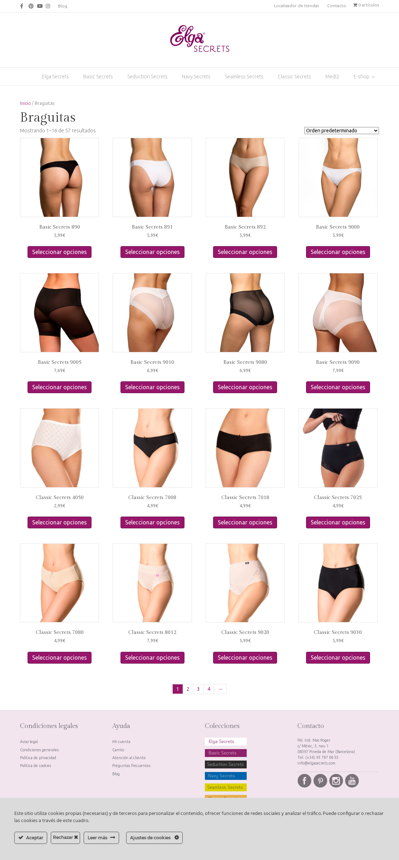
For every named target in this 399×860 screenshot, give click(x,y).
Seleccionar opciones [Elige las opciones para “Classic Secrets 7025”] (338, 522)
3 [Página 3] (198, 689)
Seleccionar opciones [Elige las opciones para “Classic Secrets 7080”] (59, 657)
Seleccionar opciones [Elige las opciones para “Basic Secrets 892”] (245, 252)
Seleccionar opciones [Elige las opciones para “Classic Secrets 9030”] (338, 657)
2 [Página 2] (188, 689)
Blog (62, 6)
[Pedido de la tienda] (341, 130)
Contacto (336, 5)
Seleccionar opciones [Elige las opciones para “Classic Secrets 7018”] (245, 522)
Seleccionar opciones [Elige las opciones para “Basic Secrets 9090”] (338, 387)
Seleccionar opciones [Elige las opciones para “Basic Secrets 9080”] (245, 387)
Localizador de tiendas (296, 5)
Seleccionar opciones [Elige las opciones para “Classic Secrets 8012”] (152, 657)
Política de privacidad (38, 758)
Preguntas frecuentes (131, 765)
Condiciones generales (39, 750)
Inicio (25, 103)
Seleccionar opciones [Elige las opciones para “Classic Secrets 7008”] (152, 522)
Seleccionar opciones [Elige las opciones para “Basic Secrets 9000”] (338, 252)
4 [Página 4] (208, 689)
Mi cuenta (121, 741)
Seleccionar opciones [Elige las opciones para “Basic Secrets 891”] (152, 252)
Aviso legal (29, 741)
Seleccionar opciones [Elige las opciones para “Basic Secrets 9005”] (59, 387)
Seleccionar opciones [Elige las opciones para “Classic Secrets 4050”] (59, 522)
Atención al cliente (129, 758)
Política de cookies (35, 765)
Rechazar (65, 837)
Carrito (118, 750)
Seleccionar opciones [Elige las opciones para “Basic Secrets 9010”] (152, 387)
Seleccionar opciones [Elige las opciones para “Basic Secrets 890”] (59, 252)
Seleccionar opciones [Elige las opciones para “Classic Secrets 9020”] (245, 657)
